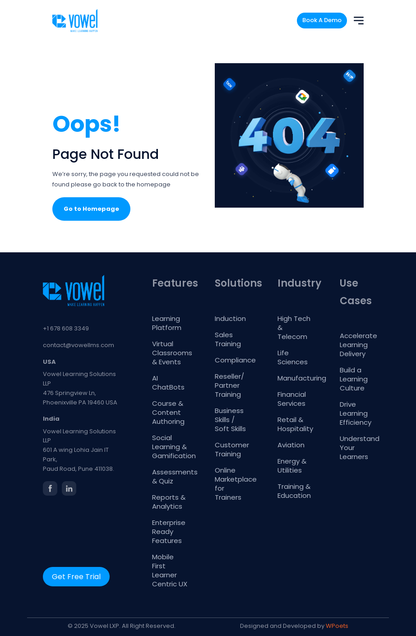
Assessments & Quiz (170, 476)
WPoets (337, 626)
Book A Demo (322, 20)
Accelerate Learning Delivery (357, 344)
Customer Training (232, 449)
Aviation (291, 445)
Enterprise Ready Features (168, 531)
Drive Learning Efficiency (355, 413)
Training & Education (294, 491)
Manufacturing (295, 378)
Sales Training (228, 339)
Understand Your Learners (357, 447)
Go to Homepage (91, 208)
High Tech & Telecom (293, 327)
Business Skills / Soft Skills (230, 419)
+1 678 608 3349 (66, 328)
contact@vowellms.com (78, 345)
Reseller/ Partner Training (229, 385)
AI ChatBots (168, 382)
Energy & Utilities (291, 465)
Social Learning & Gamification (170, 446)
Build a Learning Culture (354, 379)
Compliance (232, 360)
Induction (230, 318)
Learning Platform (166, 323)
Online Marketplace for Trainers (232, 483)
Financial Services (291, 399)
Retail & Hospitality (295, 424)
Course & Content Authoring (168, 412)
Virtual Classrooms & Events (170, 353)
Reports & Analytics (168, 501)
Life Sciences (292, 357)
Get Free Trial (76, 576)
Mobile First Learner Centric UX (169, 570)
